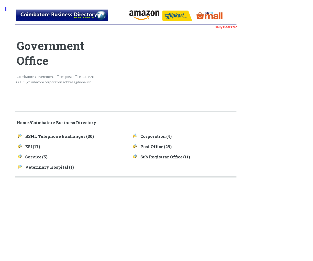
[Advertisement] (181, 73)
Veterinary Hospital (46, 167)
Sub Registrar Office (161, 157)
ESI (28, 146)
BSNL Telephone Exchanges (55, 136)
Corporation (153, 136)
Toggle (9, 9)
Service (33, 157)
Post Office (151, 146)
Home (23, 122)
